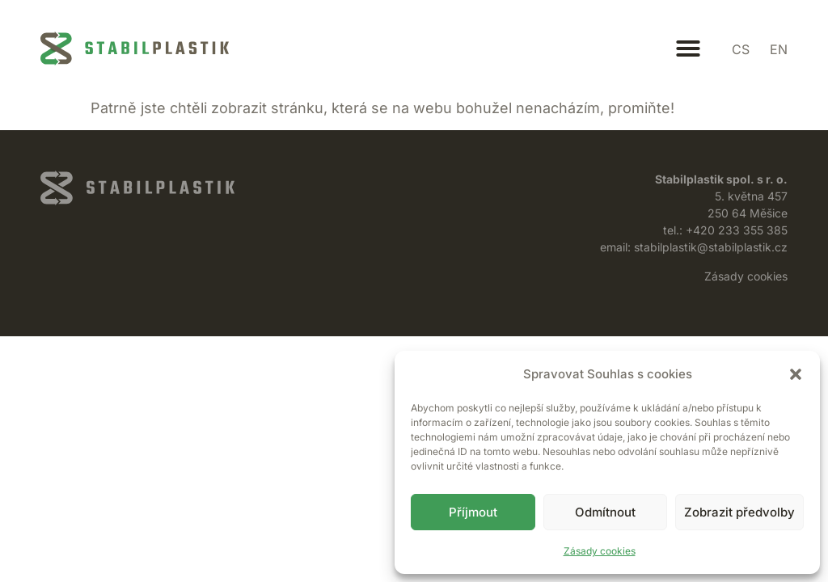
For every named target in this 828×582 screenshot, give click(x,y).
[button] (796, 374)
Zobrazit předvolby (739, 512)
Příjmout (473, 512)
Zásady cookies (600, 551)
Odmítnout (605, 512)
